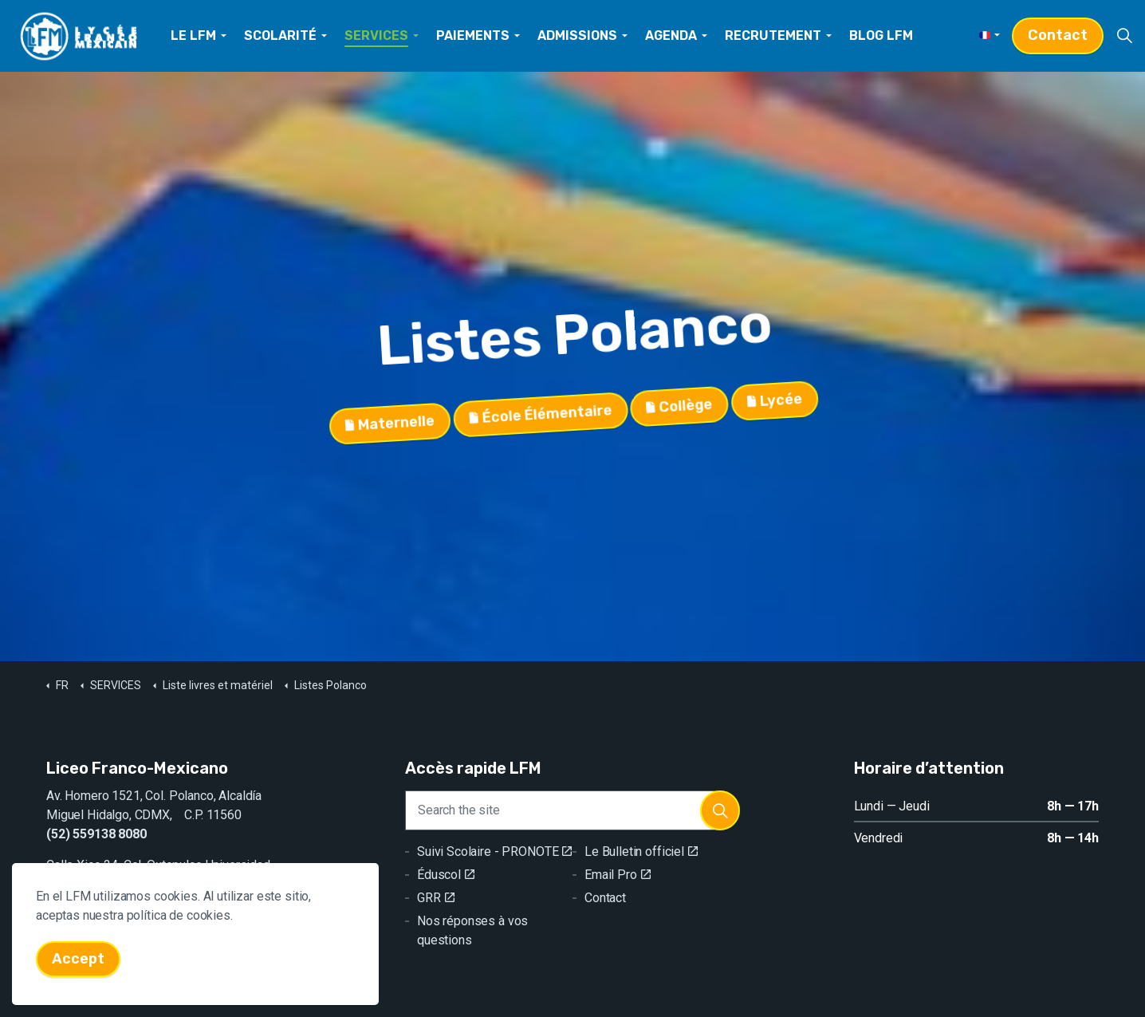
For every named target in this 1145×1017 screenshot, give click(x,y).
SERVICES (376, 35)
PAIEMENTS (473, 35)
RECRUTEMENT (773, 35)
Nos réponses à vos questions (472, 930)
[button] (720, 810)
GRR (435, 897)
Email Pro (617, 874)
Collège (680, 408)
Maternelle (389, 421)
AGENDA (671, 35)
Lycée (774, 403)
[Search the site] (572, 810)
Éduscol (445, 874)
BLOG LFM (881, 35)
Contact (1057, 35)
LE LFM (193, 35)
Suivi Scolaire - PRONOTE (494, 851)
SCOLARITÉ (280, 35)
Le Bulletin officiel (641, 851)
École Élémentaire (540, 414)
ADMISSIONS (577, 35)
